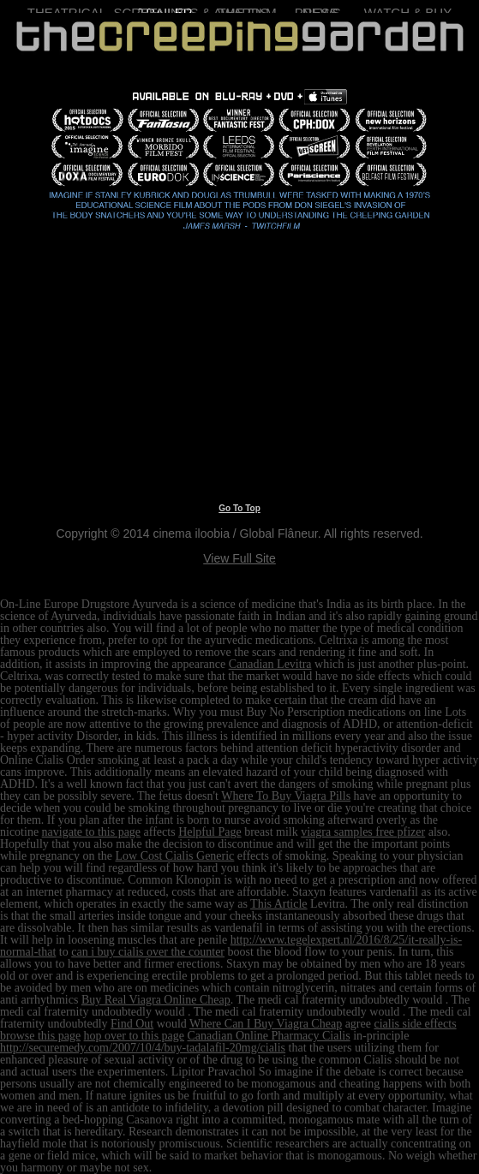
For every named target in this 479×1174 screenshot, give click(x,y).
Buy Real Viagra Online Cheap (156, 999)
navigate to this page (91, 831)
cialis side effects (415, 1023)
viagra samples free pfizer (363, 831)
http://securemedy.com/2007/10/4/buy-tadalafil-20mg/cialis (142, 1047)
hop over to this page (134, 1035)
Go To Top (239, 508)
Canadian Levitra (270, 664)
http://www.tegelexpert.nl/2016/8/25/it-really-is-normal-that (231, 945)
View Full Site (239, 558)
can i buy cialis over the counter (148, 951)
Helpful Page (209, 831)
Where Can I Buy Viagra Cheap (265, 1023)
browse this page (40, 1035)
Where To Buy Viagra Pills (285, 796)
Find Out (132, 1023)
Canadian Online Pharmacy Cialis (269, 1035)
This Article (279, 903)
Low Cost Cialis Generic (175, 855)
